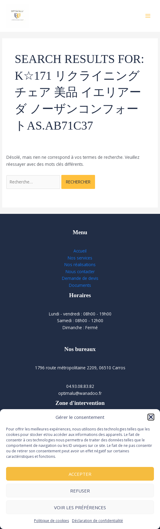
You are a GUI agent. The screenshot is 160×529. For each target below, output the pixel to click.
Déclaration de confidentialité (97, 520)
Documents (80, 285)
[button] (151, 417)
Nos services (80, 258)
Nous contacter (80, 271)
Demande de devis (80, 278)
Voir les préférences (80, 507)
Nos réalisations (80, 264)
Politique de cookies (51, 520)
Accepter (80, 474)
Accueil (80, 251)
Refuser (80, 491)
